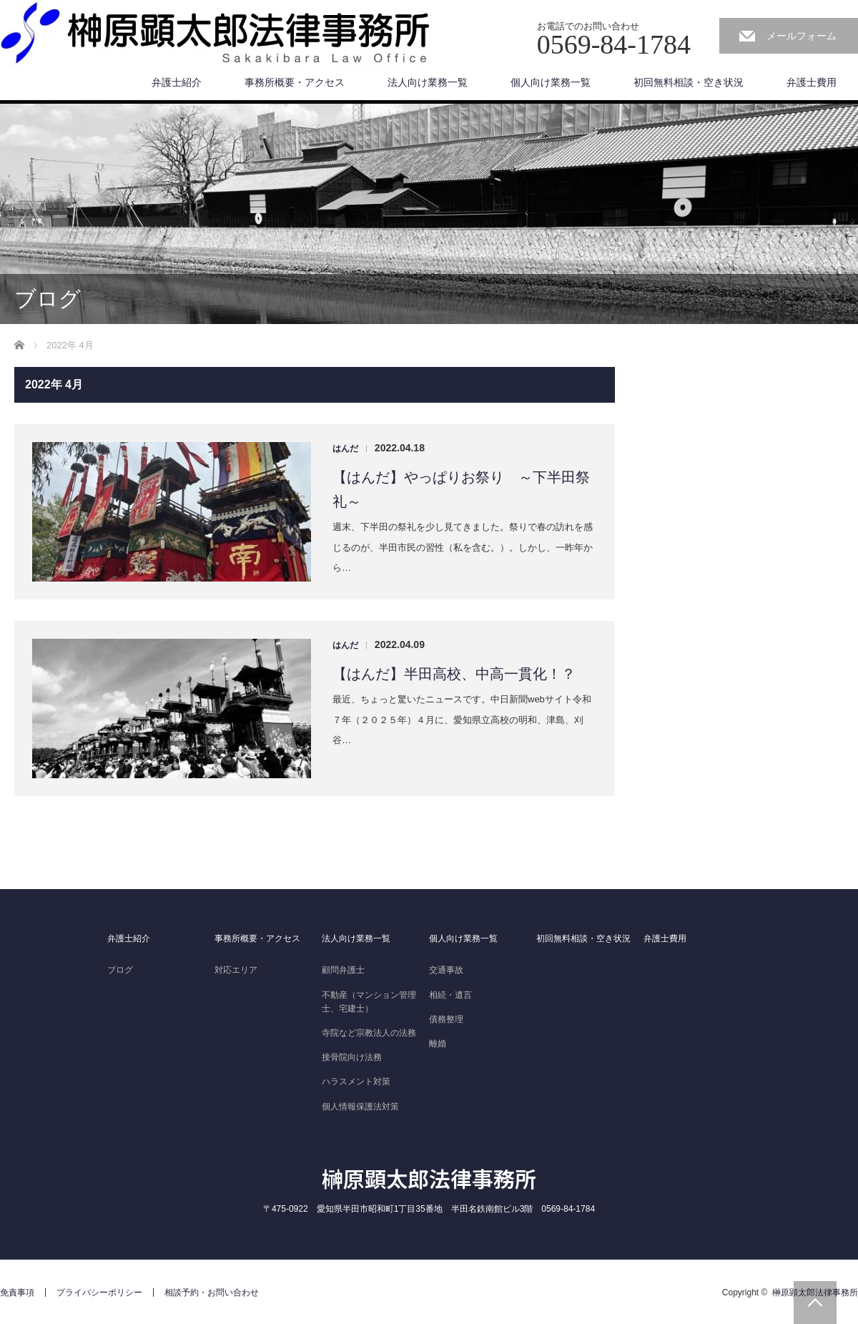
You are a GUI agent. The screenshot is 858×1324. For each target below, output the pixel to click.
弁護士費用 (811, 82)
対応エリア (235, 970)
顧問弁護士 (343, 970)
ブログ (120, 970)
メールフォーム (801, 35)
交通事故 (446, 970)
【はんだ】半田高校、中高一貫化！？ (454, 674)
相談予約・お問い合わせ (211, 1292)
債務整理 (446, 1019)
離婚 (437, 1044)
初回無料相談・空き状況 (688, 82)
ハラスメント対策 (356, 1082)
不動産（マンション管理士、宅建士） (369, 1002)
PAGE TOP (815, 1302)
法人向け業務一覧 (428, 82)
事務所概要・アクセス (295, 82)
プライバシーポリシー (99, 1292)
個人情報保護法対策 (360, 1107)
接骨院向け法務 (352, 1057)
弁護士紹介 (177, 82)
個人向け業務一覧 (551, 82)
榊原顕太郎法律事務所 (429, 1178)
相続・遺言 (450, 995)
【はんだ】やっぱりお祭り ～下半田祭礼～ (461, 489)
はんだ (345, 448)
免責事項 (17, 1292)
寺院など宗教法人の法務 (369, 1033)
